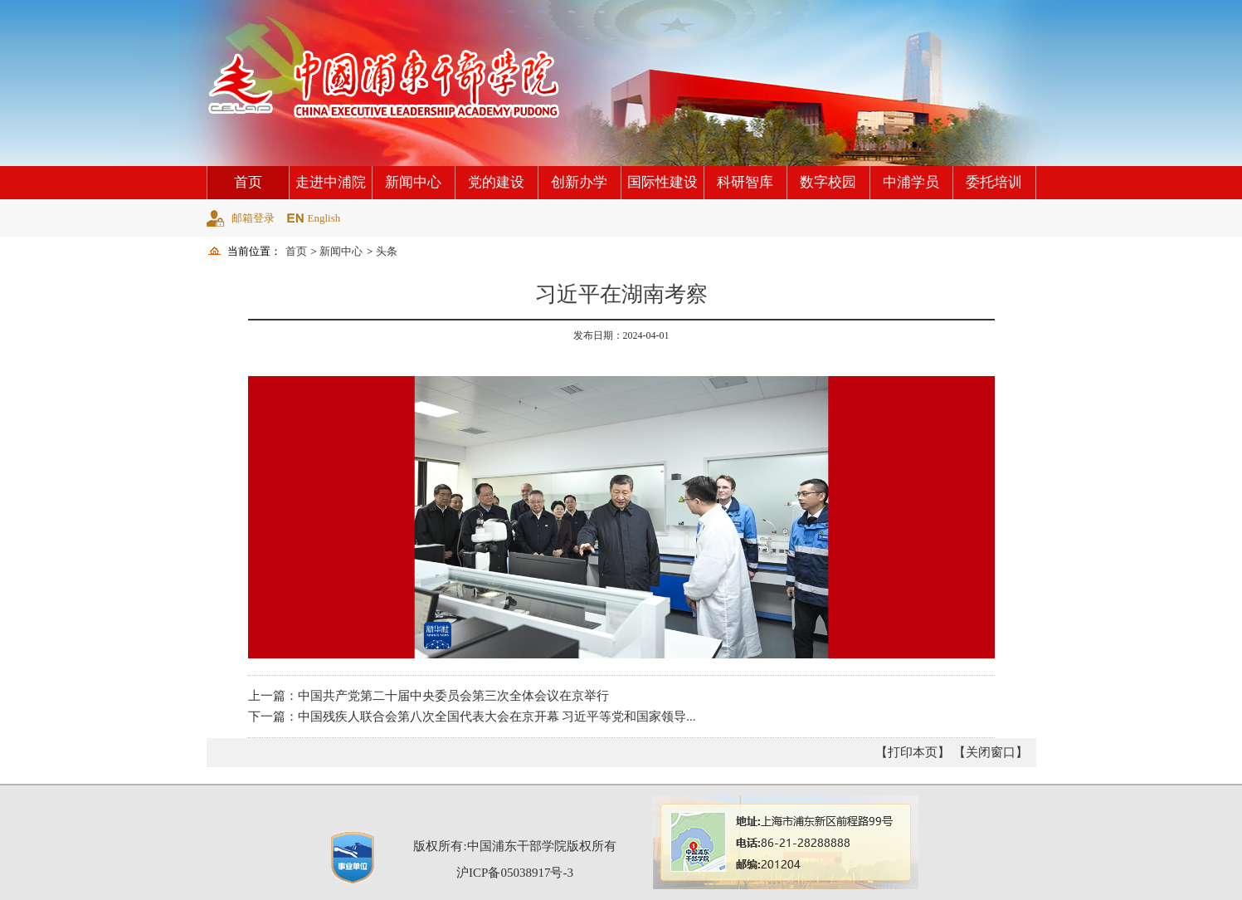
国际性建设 (662, 182)
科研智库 (745, 182)
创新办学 (579, 182)
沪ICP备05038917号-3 (514, 872)
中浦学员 (911, 182)
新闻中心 (413, 182)
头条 (386, 251)
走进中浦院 (330, 182)
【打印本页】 (912, 752)
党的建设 (496, 182)
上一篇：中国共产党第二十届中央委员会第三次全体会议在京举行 (428, 695)
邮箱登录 (253, 218)
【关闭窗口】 (990, 752)
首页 (248, 182)
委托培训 (994, 182)
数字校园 (828, 182)
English (324, 218)
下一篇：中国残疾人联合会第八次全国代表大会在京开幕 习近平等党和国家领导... (472, 716)
